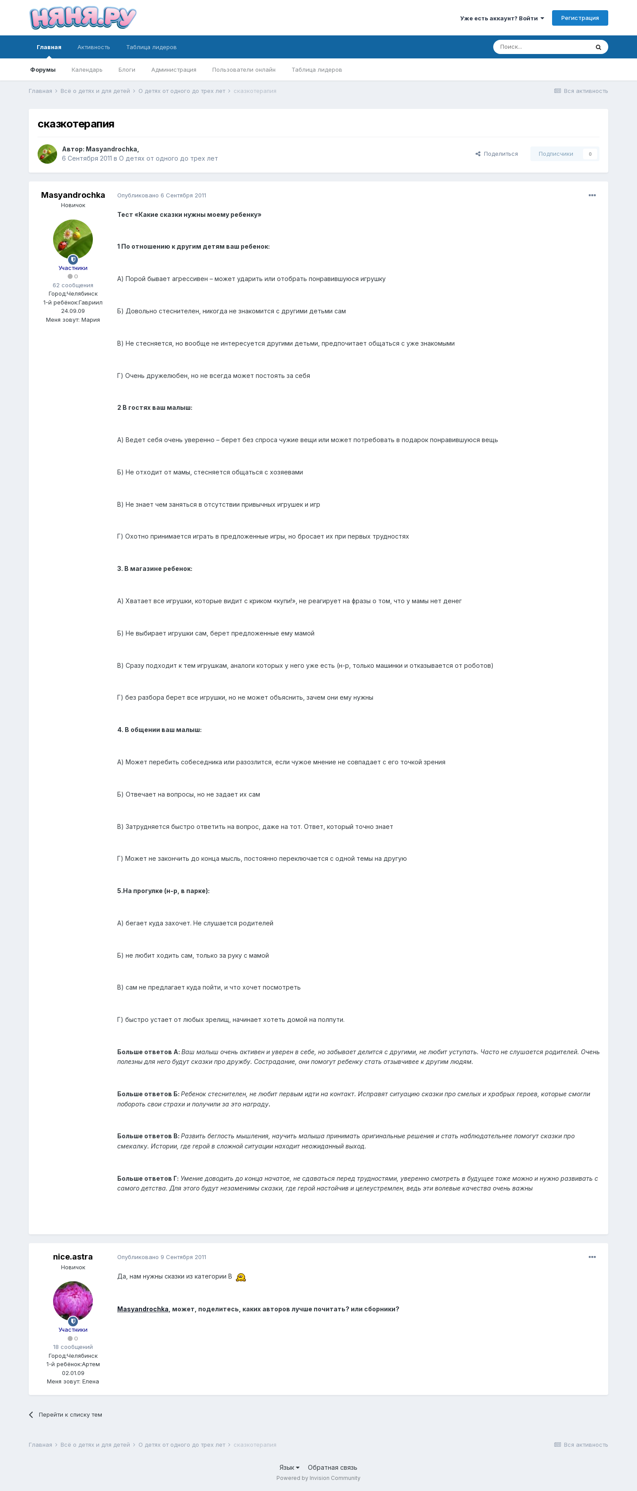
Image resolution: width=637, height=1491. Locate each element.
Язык (289, 1467)
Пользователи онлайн (244, 69)
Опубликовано (161, 195)
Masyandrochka (111, 149)
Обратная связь (332, 1467)
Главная (49, 50)
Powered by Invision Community (318, 1478)
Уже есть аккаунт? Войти (502, 18)
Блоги (127, 69)
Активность (93, 46)
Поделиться (497, 153)
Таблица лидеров (317, 69)
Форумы (43, 69)
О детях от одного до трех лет (168, 158)
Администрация (173, 69)
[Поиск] (541, 47)
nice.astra (73, 1256)
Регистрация (580, 17)
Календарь (87, 69)
